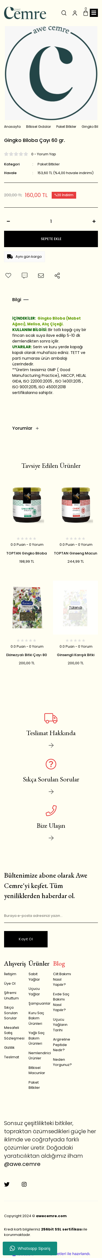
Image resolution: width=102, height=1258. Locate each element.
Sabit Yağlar (34, 976)
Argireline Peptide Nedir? (61, 1045)
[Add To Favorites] (8, 275)
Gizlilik (9, 1047)
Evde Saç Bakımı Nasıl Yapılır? (61, 1002)
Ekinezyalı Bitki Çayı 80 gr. (26, 655)
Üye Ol (10, 983)
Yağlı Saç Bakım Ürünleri (37, 1038)
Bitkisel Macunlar (37, 1070)
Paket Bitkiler (49, 164)
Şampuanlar (40, 1003)
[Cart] (86, 12)
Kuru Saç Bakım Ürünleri (36, 1018)
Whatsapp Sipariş (30, 1248)
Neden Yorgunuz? (62, 1062)
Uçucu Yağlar (34, 991)
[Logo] (25, 13)
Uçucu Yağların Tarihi (60, 1025)
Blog (59, 963)
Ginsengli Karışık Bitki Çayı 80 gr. (75, 655)
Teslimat (11, 1057)
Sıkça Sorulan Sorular (11, 1013)
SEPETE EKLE (51, 238)
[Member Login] (75, 12)
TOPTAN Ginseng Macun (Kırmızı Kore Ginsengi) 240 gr (75, 553)
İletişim (10, 974)
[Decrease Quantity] (8, 221)
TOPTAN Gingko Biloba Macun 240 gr (26, 553)
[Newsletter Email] (51, 916)
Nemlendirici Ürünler (40, 1055)
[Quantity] (51, 221)
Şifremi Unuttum (11, 995)
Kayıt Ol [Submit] (26, 939)
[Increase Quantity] (94, 221)
